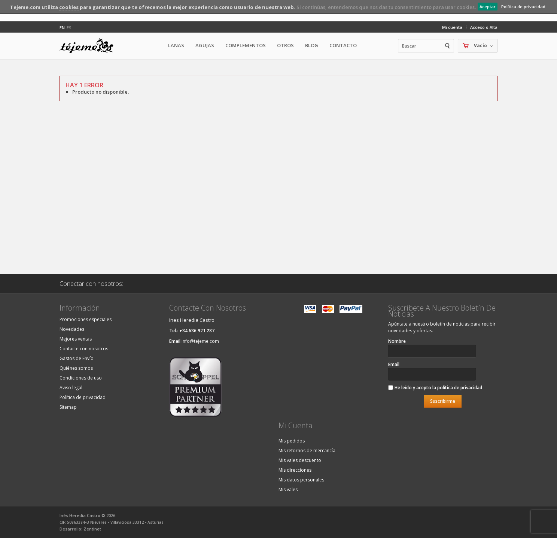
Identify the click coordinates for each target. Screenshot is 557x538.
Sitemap (68, 407)
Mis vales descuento (299, 460)
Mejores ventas (76, 339)
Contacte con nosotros (84, 348)
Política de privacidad (523, 6)
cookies (69, 7)
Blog (311, 45)
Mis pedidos (291, 441)
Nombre (397, 341)
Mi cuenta (452, 27)
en (62, 27)
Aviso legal (71, 387)
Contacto (343, 45)
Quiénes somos (76, 368)
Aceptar (488, 6)
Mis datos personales (301, 480)
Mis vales (288, 489)
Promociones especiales (86, 319)
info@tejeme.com (200, 341)
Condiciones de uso (81, 378)
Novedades (72, 329)
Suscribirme (442, 401)
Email (393, 364)
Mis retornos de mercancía (306, 450)
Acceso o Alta (483, 27)
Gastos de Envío (77, 358)
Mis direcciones (294, 470)
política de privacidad (459, 387)
